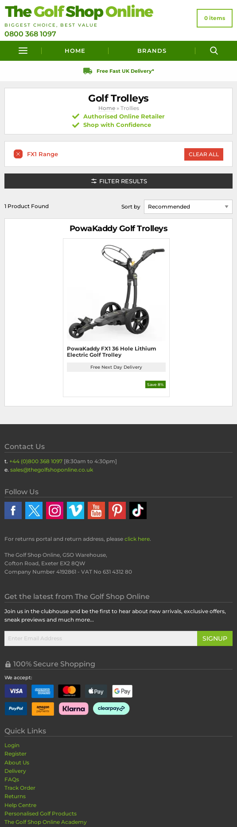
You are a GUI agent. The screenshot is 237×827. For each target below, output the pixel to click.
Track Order (19, 787)
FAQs (11, 779)
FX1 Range (42, 154)
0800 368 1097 (30, 34)
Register (15, 753)
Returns (15, 796)
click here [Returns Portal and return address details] (137, 539)
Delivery (15, 771)
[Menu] (23, 51)
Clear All (204, 154)
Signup (214, 638)
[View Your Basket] (215, 18)
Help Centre (20, 805)
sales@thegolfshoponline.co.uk (51, 469)
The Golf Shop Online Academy (45, 822)
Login (11, 745)
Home (75, 50)
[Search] (214, 51)
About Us (16, 762)
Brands (152, 50)
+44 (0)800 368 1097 (35, 461)
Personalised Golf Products (40, 813)
